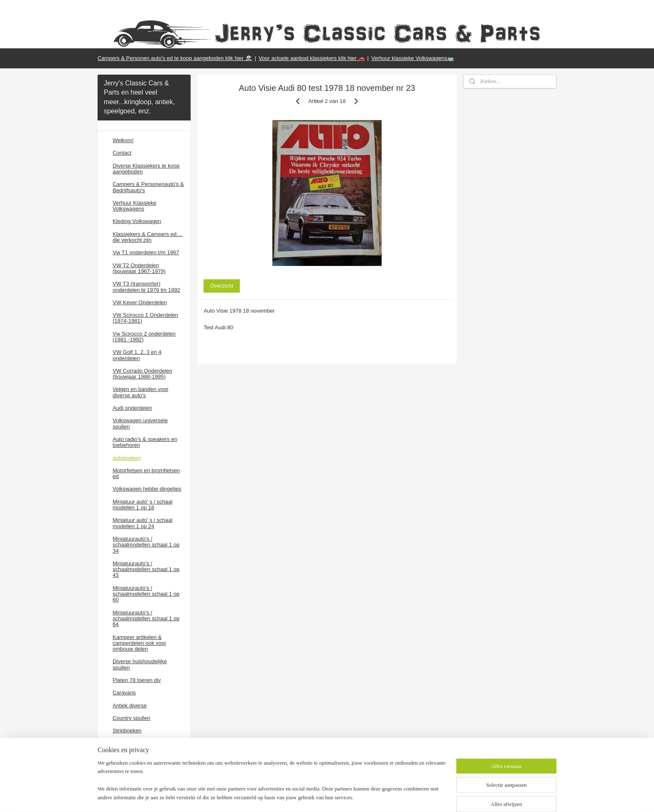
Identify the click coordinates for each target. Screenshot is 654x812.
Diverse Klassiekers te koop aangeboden (146, 169)
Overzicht (221, 286)
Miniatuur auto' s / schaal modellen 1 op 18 (142, 505)
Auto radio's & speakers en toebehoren (145, 442)
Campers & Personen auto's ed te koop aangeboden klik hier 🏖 (175, 58)
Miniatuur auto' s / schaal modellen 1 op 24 (142, 523)
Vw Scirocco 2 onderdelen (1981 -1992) (144, 337)
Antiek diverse (130, 705)
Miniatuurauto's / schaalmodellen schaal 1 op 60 (146, 594)
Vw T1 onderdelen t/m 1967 (146, 252)
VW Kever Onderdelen (140, 302)
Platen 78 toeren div (137, 680)
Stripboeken (127, 730)
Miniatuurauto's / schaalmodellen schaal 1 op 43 (146, 569)
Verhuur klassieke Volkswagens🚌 (412, 58)
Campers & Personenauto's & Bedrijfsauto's (148, 187)
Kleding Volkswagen (137, 221)
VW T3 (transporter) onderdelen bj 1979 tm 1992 (146, 287)
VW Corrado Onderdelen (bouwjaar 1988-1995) (142, 374)
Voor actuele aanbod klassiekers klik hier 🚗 (312, 58)
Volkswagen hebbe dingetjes (147, 489)
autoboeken (127, 458)
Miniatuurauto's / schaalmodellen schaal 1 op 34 (146, 545)
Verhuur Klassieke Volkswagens (134, 206)
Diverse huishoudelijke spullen (140, 664)
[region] (272, 785)
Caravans (124, 692)
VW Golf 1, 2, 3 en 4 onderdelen (137, 355)
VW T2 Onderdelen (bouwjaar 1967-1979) (139, 268)
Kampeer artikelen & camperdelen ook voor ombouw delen (139, 643)
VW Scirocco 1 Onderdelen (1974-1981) (145, 318)
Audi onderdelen (132, 408)
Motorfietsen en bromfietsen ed (146, 473)
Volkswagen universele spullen (140, 423)
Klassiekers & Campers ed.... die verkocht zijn (148, 237)
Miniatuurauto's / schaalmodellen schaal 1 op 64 (146, 618)
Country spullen (131, 718)
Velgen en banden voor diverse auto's (141, 392)
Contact (122, 153)
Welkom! (123, 140)
